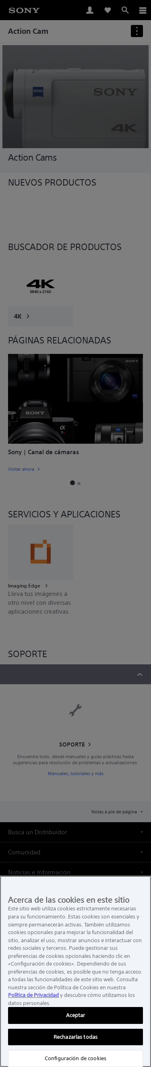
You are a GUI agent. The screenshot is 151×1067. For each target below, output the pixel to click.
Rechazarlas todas (75, 1037)
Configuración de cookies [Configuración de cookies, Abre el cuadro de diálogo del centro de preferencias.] (75, 1058)
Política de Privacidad (33, 995)
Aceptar (75, 1015)
